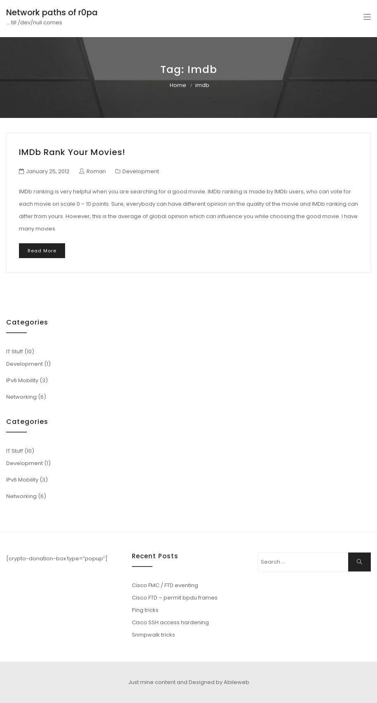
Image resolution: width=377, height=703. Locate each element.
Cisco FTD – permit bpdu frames (175, 598)
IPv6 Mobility (22, 380)
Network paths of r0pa (52, 12)
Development (140, 171)
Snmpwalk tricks (153, 635)
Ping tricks (145, 610)
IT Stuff (14, 351)
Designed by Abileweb (219, 682)
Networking (21, 397)
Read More (42, 250)
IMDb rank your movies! (72, 152)
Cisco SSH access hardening (170, 622)
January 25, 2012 (48, 171)
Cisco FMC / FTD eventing (165, 585)
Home (178, 85)
